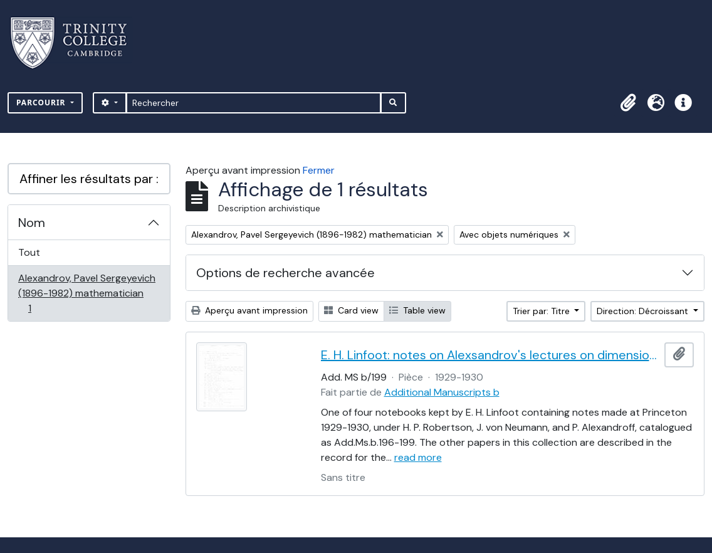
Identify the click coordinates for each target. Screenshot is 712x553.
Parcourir (42, 102)
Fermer (319, 170)
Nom (31, 222)
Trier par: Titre (542, 311)
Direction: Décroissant (644, 311)
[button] (628, 103)
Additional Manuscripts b (442, 392)
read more (418, 457)
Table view (417, 310)
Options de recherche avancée (285, 273)
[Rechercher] (253, 102)
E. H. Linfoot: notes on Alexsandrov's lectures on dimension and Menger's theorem (490, 354)
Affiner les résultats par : (89, 179)
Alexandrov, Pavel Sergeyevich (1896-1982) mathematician (86, 293)
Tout (29, 252)
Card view (351, 310)
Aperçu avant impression (249, 310)
